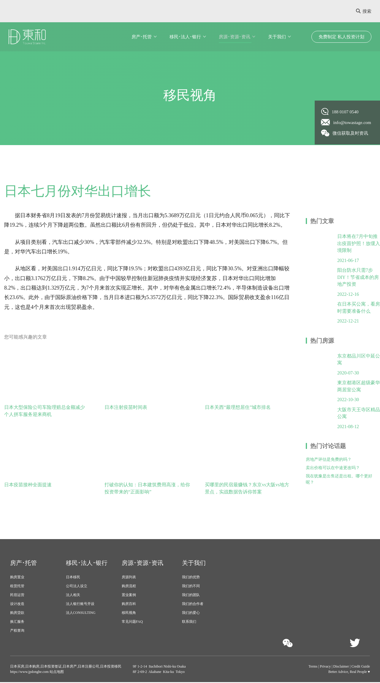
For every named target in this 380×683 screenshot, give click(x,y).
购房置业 (17, 578)
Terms (312, 667)
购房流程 (129, 587)
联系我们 (189, 622)
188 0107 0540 (340, 112)
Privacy (325, 667)
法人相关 (73, 596)
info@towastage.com (346, 122)
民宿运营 (17, 596)
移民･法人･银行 (185, 36)
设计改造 (17, 605)
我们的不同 (191, 587)
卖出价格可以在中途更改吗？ (333, 471)
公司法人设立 (76, 587)
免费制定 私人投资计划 (341, 36)
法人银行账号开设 (80, 605)
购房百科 (129, 605)
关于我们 (277, 36)
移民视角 (129, 613)
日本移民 (73, 578)
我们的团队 (191, 596)
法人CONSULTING (81, 613)
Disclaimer (341, 667)
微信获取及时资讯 (345, 133)
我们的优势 (191, 578)
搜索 (363, 11)
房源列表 (129, 578)
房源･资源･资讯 (234, 36)
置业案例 (129, 596)
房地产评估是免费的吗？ (329, 463)
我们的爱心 (191, 613)
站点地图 (56, 673)
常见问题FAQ (132, 622)
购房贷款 (17, 613)
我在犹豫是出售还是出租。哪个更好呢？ (339, 482)
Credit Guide (361, 667)
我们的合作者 (192, 605)
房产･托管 (142, 36)
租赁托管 (17, 587)
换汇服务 (17, 622)
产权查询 (17, 631)
